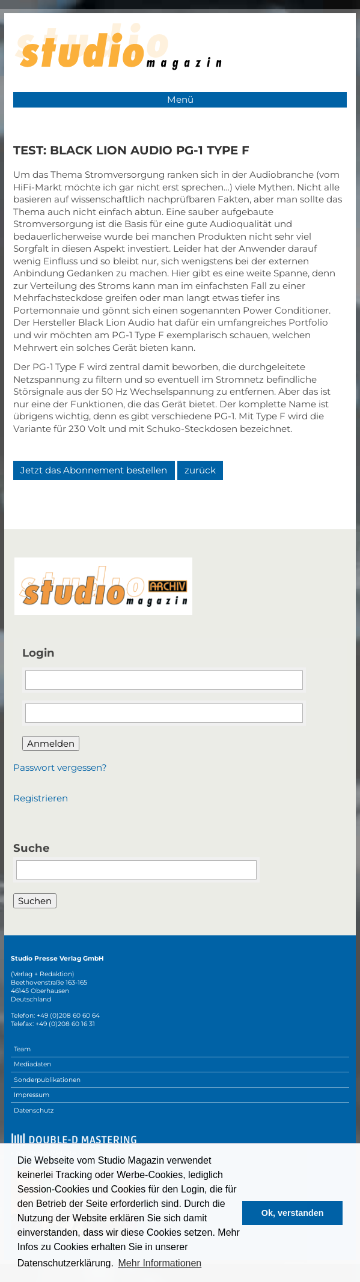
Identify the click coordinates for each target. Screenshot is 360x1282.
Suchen (35, 901)
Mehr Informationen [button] (160, 1263)
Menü (180, 99)
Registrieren (40, 798)
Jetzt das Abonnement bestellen (93, 470)
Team (22, 1049)
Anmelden (51, 743)
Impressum (31, 1095)
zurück (200, 470)
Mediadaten (32, 1064)
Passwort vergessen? (60, 767)
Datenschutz (33, 1110)
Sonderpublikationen (47, 1080)
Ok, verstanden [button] (292, 1213)
